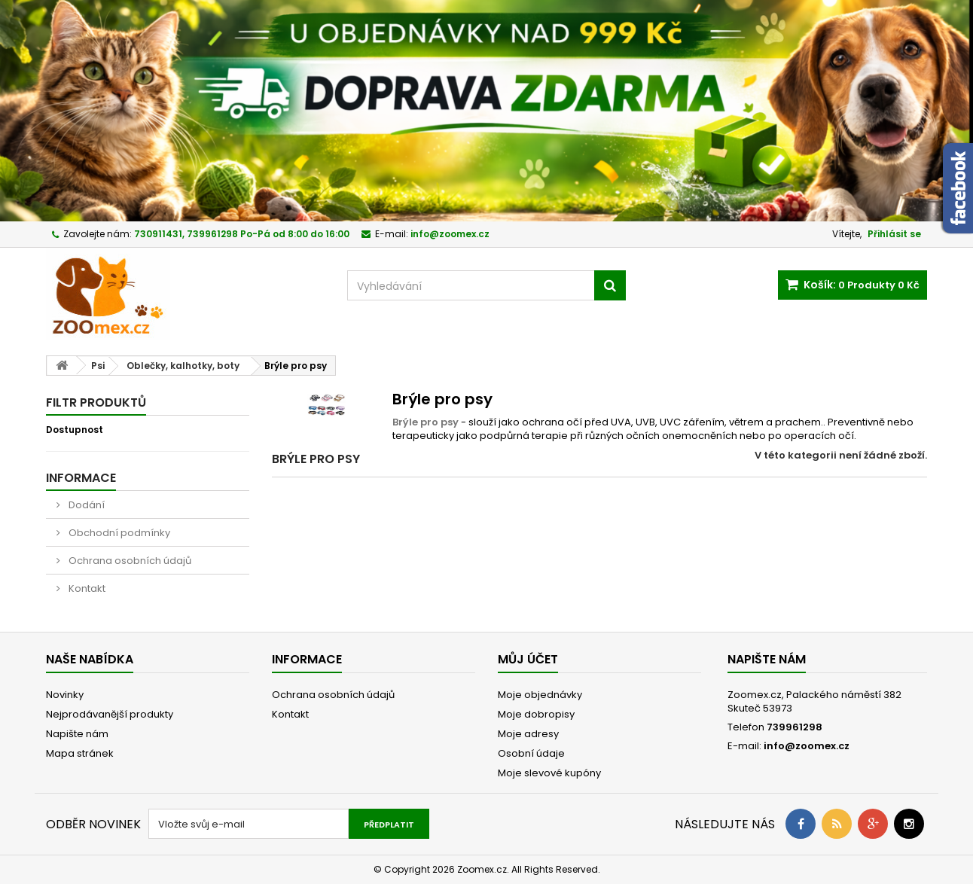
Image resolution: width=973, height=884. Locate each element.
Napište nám (77, 734)
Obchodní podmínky (118, 533)
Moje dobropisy (536, 714)
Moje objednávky (540, 694)
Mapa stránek (80, 753)
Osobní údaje (531, 753)
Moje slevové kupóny (549, 773)
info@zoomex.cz (806, 746)
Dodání (85, 505)
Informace (81, 477)
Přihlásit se (894, 233)
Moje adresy (528, 734)
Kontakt (85, 588)
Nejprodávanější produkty (109, 714)
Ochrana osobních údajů (128, 560)
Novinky (65, 694)
